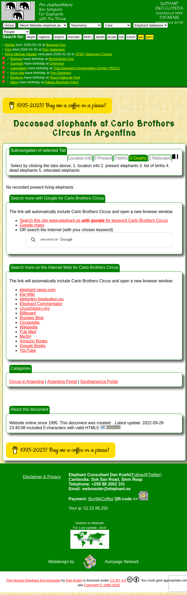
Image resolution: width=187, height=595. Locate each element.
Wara (14, 82)
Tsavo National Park (65, 77)
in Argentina (26, 381)
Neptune (16, 77)
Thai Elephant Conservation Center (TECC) (86, 68)
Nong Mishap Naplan (21, 54)
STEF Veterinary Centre (94, 54)
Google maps (32, 225)
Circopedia (29, 322)
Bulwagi (16, 59)
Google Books (33, 346)
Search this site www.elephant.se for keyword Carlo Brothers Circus (94, 220)
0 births (121, 158)
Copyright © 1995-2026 (102, 585)
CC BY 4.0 (124, 579)
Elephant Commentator (41, 304)
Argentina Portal (62, 381)
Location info (80, 158)
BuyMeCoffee (101, 499)
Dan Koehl (74, 580)
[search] (98, 240)
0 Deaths (138, 158)
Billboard (28, 313)
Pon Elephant (60, 73)
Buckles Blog (32, 318)
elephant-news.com (38, 290)
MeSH (25, 336)
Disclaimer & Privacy (42, 477)
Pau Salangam (53, 49)
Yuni (8, 49)
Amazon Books (34, 341)
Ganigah (16, 63)
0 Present (103, 158)
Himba (10, 45)
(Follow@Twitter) (145, 475)
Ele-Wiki (27, 294)
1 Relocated (160, 158)
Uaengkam (18, 68)
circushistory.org (34, 308)
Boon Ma (17, 73)
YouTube (28, 350)
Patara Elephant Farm (61, 82)
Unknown (57, 63)
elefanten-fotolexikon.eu (42, 299)
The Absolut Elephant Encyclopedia (33, 580)
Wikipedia (29, 327)
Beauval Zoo (55, 45)
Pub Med (28, 332)
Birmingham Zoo (61, 59)
